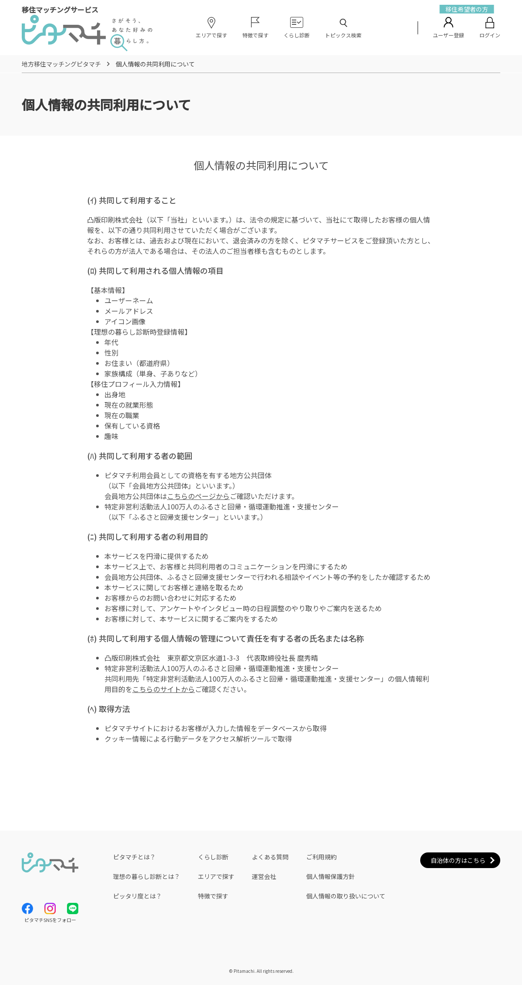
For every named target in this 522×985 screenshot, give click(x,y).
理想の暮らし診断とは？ (146, 876)
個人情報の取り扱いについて (345, 896)
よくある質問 (270, 856)
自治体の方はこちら (458, 860)
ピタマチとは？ (134, 856)
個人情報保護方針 (330, 876)
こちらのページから (198, 496)
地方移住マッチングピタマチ (61, 64)
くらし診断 (213, 856)
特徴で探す (213, 896)
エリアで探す (216, 876)
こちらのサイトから (163, 689)
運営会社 (264, 876)
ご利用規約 (321, 856)
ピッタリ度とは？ (137, 896)
